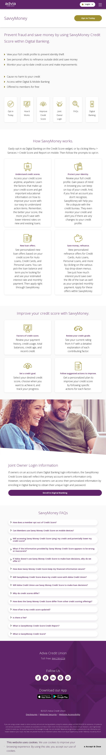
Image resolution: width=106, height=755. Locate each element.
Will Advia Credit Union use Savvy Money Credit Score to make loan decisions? (49, 585)
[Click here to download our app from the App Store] (44, 696)
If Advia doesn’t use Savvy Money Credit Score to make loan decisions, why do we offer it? (50, 559)
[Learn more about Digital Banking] (92, 109)
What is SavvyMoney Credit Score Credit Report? (34, 625)
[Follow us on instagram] (68, 678)
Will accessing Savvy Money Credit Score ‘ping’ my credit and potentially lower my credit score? (51, 539)
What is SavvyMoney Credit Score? (28, 634)
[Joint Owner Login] (59, 109)
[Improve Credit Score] (43, 109)
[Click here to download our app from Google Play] (60, 696)
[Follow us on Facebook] (38, 678)
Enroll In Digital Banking (55, 492)
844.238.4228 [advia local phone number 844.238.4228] (58, 658)
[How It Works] (26, 109)
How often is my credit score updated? (30, 609)
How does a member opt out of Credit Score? (33, 522)
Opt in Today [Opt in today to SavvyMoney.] (88, 18)
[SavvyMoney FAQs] (75, 109)
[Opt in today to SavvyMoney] (10, 109)
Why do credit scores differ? (24, 593)
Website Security (48, 714)
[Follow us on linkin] (53, 678)
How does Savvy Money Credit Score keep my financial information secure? (47, 569)
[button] (100, 4)
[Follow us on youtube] (60, 678)
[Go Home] (10, 4)
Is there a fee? (18, 617)
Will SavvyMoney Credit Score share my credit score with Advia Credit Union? (48, 577)
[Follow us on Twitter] (46, 678)
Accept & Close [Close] (92, 746)
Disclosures (31, 714)
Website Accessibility (69, 714)
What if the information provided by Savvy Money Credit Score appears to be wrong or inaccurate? (52, 549)
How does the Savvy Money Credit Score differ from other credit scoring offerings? (51, 601)
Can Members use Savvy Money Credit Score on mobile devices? (42, 530)
